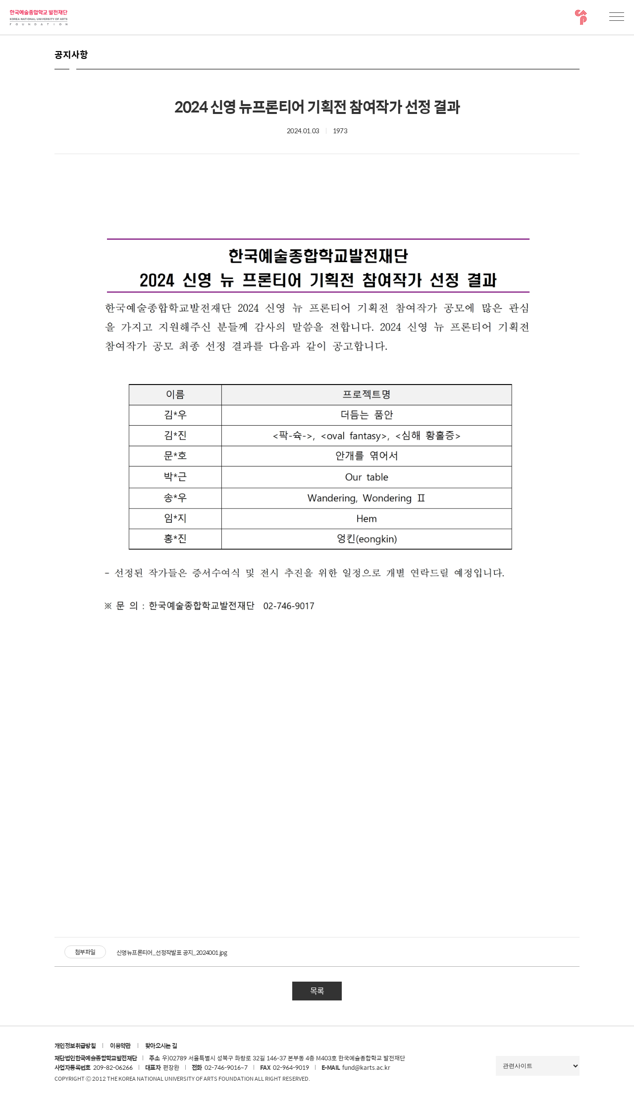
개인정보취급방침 (75, 1045)
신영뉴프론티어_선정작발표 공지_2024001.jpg (171, 952)
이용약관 (120, 1045)
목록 (317, 991)
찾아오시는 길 (161, 1045)
